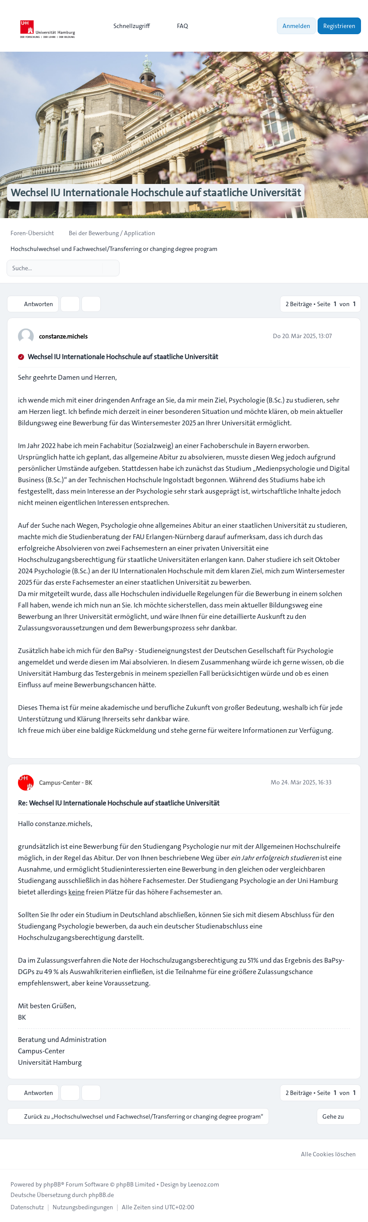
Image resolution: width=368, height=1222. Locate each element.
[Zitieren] (342, 335)
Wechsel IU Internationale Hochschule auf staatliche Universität (123, 357)
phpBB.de (101, 1194)
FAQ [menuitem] (177, 25)
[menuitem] (128, 26)
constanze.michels (63, 336)
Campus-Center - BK (65, 782)
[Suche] (94, 268)
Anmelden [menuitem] (296, 25)
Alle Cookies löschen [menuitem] (323, 1154)
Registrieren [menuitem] (339, 25)
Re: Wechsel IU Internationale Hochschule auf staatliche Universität (118, 803)
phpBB (52, 1184)
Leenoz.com (203, 1184)
